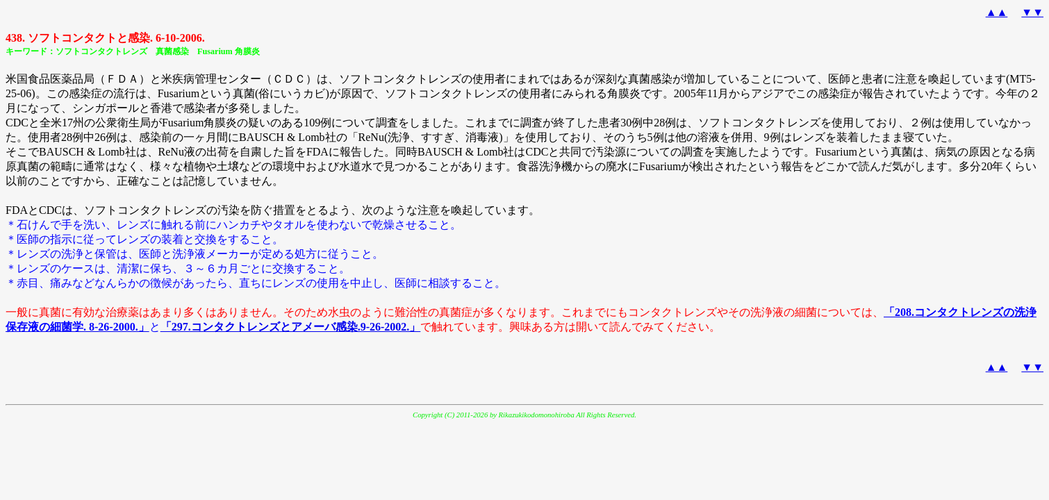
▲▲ (997, 12)
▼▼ (1032, 12)
